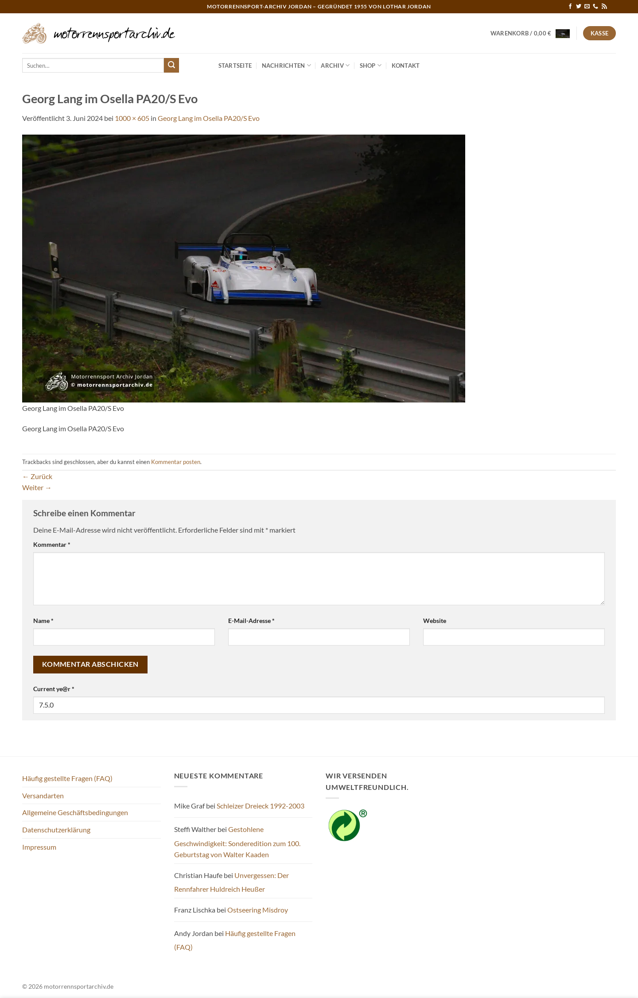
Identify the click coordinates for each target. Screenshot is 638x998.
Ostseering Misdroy (257, 909)
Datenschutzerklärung (56, 829)
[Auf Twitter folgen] (578, 7)
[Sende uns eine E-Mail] (587, 7)
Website (434, 620)
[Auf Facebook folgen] (570, 7)
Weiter (37, 487)
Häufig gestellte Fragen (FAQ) (67, 778)
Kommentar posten (175, 461)
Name (43, 620)
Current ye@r (53, 688)
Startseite (235, 65)
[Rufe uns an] (595, 7)
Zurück (37, 476)
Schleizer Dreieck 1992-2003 (260, 805)
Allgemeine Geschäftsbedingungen (75, 812)
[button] (530, 33)
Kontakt (406, 65)
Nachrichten (286, 65)
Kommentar (51, 544)
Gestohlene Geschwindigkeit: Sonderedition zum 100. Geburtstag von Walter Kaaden (237, 842)
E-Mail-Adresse (251, 620)
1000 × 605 (132, 118)
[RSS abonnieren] (604, 7)
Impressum (39, 847)
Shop (370, 65)
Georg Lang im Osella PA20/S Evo (209, 118)
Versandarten (43, 795)
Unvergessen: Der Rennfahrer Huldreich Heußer (231, 882)
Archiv (335, 65)
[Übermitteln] (171, 65)
